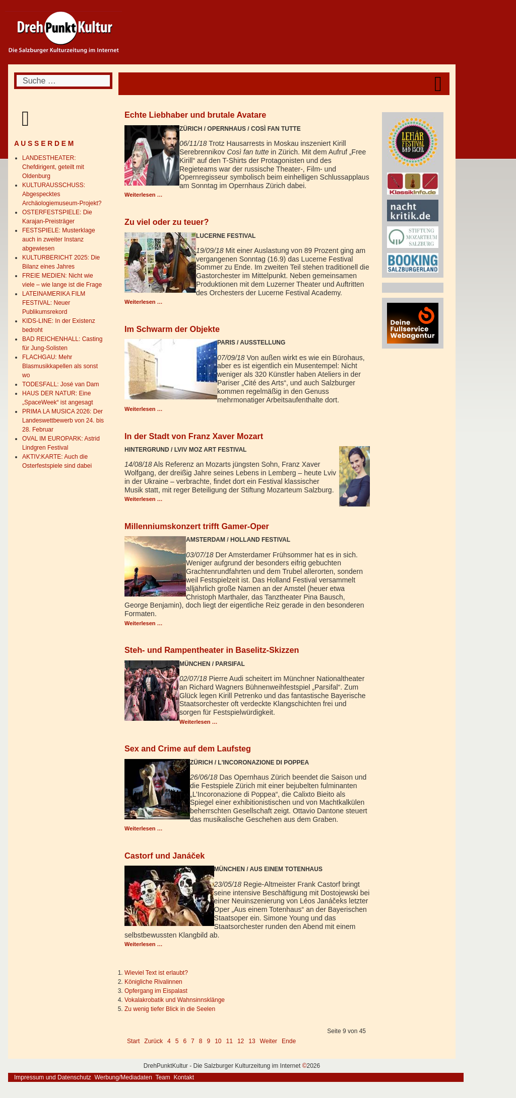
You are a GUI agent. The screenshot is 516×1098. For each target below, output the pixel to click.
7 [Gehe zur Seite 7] (193, 1041)
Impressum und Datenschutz (52, 1077)
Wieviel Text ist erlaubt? (156, 972)
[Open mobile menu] (438, 83)
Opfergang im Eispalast (155, 990)
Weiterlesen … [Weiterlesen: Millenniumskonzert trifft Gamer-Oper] (143, 623)
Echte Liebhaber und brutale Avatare (195, 114)
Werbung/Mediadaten (123, 1077)
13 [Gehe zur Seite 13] (251, 1041)
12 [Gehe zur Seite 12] (240, 1041)
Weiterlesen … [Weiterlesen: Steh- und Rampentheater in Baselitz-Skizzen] (198, 722)
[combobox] (63, 81)
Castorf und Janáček (164, 855)
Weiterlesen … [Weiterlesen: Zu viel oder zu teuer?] (143, 302)
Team (162, 1077)
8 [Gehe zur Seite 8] (201, 1041)
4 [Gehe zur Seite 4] (169, 1041)
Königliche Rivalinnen (153, 981)
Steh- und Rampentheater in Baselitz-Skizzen (211, 649)
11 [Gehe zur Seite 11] (229, 1041)
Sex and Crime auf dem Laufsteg (187, 748)
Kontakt (183, 1077)
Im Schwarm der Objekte (172, 328)
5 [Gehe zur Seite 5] (177, 1041)
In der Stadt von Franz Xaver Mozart (193, 436)
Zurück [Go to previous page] (153, 1041)
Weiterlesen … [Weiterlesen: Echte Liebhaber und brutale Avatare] (143, 195)
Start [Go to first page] (133, 1041)
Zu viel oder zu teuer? (166, 221)
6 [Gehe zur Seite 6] (184, 1041)
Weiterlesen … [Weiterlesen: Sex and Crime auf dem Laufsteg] (143, 828)
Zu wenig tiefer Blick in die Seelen (169, 1008)
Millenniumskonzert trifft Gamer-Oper (196, 526)
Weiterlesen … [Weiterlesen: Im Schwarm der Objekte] (143, 409)
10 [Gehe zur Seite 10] (218, 1041)
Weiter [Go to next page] (268, 1041)
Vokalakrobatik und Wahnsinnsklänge (174, 999)
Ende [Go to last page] (289, 1041)
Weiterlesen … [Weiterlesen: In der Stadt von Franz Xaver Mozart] (143, 499)
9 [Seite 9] (208, 1041)
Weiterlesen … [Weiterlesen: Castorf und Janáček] (143, 944)
